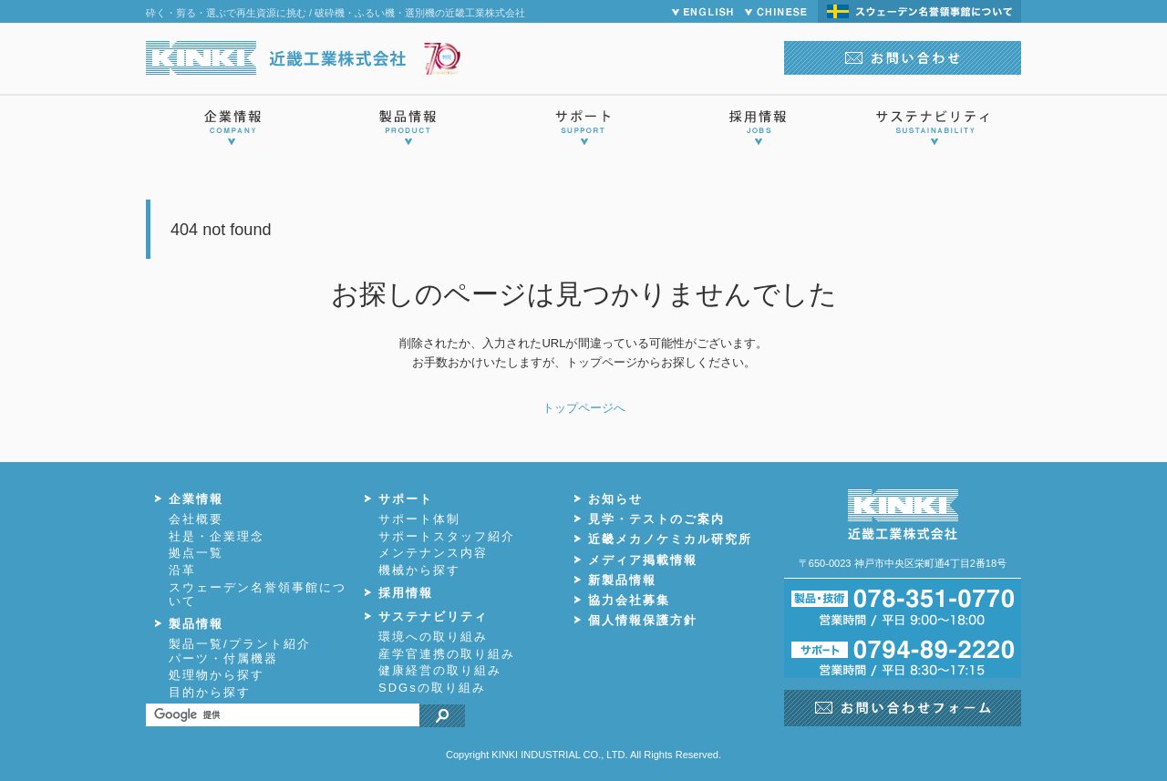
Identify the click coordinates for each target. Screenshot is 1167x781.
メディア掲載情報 (642, 560)
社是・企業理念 (216, 536)
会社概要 (196, 519)
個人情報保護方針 (642, 620)
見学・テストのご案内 (656, 519)
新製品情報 (622, 580)
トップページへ (583, 408)
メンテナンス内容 (433, 553)
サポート (405, 499)
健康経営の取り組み (439, 670)
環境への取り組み (433, 636)
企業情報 (196, 499)
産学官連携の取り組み (446, 654)
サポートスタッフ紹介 (446, 536)
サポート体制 (419, 519)
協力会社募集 (629, 600)
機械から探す (419, 570)
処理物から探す (216, 675)
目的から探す (210, 692)
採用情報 (405, 593)
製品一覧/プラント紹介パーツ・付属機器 (240, 651)
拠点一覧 (196, 553)
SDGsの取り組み (432, 687)
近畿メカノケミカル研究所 (670, 539)
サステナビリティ (433, 616)
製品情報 (196, 624)
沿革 (182, 570)
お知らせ (615, 499)
